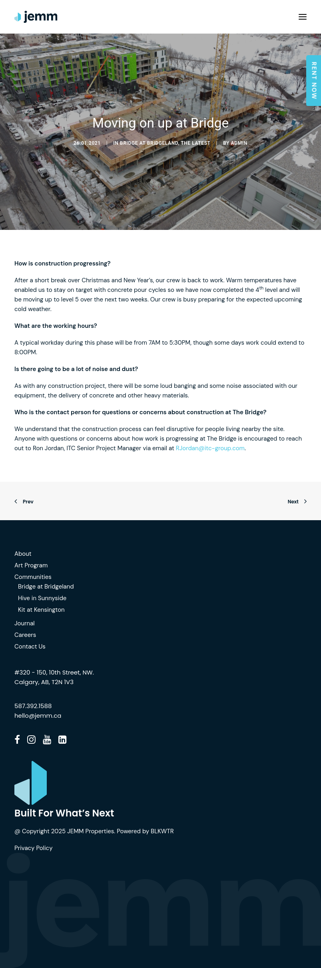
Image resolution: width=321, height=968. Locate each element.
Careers (25, 635)
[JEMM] (36, 17)
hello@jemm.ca (37, 715)
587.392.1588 (33, 706)
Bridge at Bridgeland (149, 143)
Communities (33, 577)
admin (239, 143)
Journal (24, 623)
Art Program (31, 565)
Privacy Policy (33, 848)
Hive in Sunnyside (42, 598)
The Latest (195, 143)
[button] (302, 17)
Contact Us (30, 647)
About (23, 554)
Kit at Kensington (41, 610)
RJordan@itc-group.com (210, 448)
